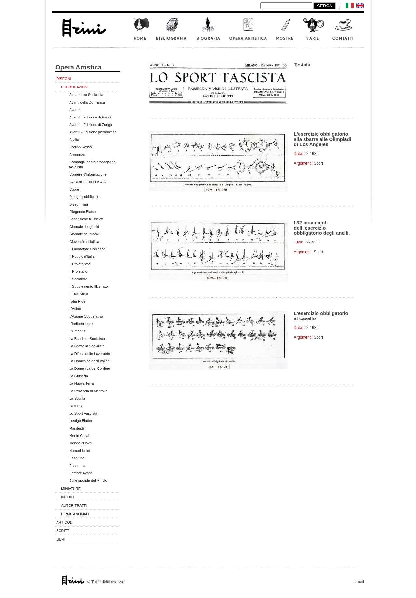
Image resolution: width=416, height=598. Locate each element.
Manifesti (76, 428)
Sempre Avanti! (81, 473)
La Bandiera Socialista (87, 339)
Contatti (346, 32)
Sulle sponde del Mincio (88, 480)
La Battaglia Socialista (86, 346)
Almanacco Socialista (86, 95)
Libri (60, 539)
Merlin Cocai (79, 436)
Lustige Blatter (80, 421)
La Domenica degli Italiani (89, 361)
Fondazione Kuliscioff (86, 219)
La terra (75, 406)
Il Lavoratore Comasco (87, 249)
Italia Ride (77, 301)
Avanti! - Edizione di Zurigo (90, 125)
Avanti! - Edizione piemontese (92, 132)
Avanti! (74, 110)
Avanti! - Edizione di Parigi (90, 117)
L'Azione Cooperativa (86, 316)
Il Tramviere (78, 294)
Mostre (285, 32)
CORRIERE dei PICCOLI (89, 182)
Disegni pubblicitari (84, 197)
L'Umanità (77, 331)
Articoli (64, 522)
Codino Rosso (80, 147)
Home (140, 32)
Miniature (71, 489)
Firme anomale (75, 514)
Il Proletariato (79, 264)
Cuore (74, 189)
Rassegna (77, 465)
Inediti (67, 497)
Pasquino (76, 458)
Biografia (209, 32)
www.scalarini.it (83, 27)
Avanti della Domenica (87, 102)
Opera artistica (248, 32)
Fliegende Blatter (82, 212)
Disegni (63, 79)
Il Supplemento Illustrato (88, 286)
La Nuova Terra (81, 383)
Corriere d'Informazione (88, 174)
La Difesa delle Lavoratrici (89, 353)
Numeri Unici (79, 451)
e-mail (358, 581)
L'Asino (75, 309)
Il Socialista (78, 279)
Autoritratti (74, 505)
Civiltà (74, 140)
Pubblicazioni (74, 87)
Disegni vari (78, 204)
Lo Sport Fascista (83, 413)
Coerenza (77, 154)
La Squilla (77, 398)
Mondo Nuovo (80, 443)
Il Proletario (78, 271)
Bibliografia (172, 32)
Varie (313, 32)
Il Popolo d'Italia (81, 256)
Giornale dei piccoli (84, 234)
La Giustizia (78, 376)
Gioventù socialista (84, 241)
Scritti (63, 531)
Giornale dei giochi (84, 227)
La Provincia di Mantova (88, 391)
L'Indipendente (81, 324)
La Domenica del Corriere (89, 368)
